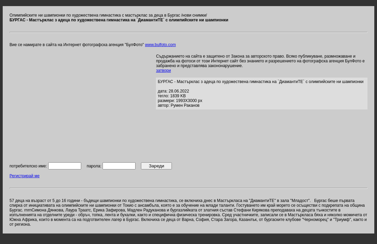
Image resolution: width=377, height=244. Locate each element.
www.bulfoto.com (160, 44)
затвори (163, 70)
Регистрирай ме (24, 176)
